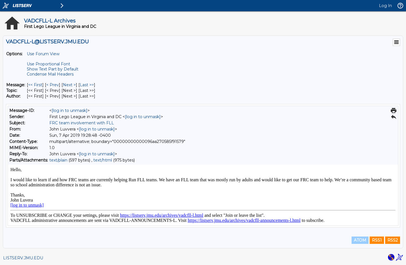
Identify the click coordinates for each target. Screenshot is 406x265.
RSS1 (377, 240)
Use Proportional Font (48, 64)
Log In (385, 5)
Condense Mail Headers (50, 74)
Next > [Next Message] (69, 84)
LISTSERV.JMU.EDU (23, 257)
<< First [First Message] (35, 84)
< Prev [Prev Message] (52, 84)
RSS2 (392, 240)
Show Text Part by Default (52, 69)
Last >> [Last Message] (87, 84)
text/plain (58, 160)
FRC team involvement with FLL (81, 122)
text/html (102, 160)
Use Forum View (43, 53)
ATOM (360, 240)
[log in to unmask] (69, 110)
